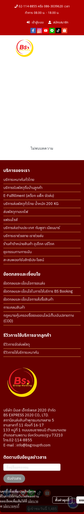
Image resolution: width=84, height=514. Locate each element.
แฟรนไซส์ (10, 220)
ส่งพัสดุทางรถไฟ (15, 212)
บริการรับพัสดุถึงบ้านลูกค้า (22, 188)
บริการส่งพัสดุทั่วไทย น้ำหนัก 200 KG (30, 204)
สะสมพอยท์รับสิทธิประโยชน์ (23, 260)
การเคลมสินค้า (14, 308)
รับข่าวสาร (14, 478)
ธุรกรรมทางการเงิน (17, 252)
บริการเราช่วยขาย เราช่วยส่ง (23, 236)
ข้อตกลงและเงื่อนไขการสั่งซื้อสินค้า (28, 300)
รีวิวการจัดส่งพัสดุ (16, 345)
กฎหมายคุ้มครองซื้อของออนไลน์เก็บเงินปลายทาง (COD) (38, 318)
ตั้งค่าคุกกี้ (62, 500)
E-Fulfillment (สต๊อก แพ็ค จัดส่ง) (28, 196)
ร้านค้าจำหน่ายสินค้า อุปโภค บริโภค (28, 244)
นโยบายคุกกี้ (11, 506)
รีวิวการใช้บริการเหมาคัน (21, 353)
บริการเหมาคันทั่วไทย (18, 180)
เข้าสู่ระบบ (35, 22)
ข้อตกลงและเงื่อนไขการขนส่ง (24, 284)
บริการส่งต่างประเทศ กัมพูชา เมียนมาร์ (31, 228)
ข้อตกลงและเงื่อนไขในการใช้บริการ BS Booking (38, 292)
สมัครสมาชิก (58, 22)
